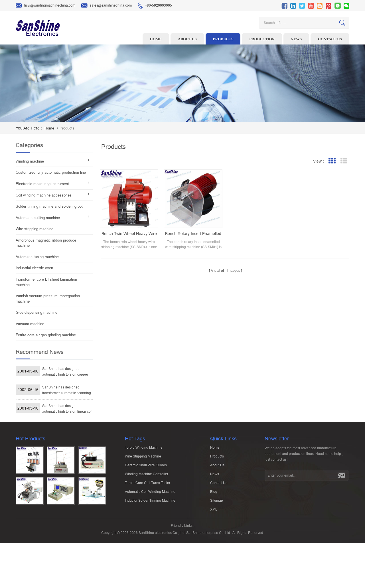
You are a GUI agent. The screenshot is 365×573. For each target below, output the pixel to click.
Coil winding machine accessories (44, 195)
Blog (213, 514)
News (296, 39)
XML (213, 531)
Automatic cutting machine (38, 218)
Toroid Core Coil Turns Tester (147, 505)
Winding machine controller (146, 496)
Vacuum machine (30, 324)
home (49, 128)
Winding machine (30, 161)
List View (344, 161)
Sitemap (216, 523)
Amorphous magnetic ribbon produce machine (46, 243)
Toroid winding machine (144, 469)
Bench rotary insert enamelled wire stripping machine (193, 233)
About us (187, 39)
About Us (217, 487)
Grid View (332, 161)
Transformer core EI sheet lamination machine (46, 282)
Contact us (330, 39)
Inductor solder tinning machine (150, 523)
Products (223, 39)
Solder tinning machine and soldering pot (49, 206)
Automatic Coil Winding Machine (150, 514)
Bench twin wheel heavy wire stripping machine (129, 233)
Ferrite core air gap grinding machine (46, 335)
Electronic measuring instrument (42, 184)
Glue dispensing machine (36, 312)
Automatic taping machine (37, 257)
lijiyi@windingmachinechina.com (45, 5)
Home (156, 39)
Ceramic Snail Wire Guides (146, 487)
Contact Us (218, 505)
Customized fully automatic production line (51, 172)
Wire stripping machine (34, 229)
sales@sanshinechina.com (106, 5)
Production (262, 39)
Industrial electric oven (34, 268)
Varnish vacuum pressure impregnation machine (48, 298)
